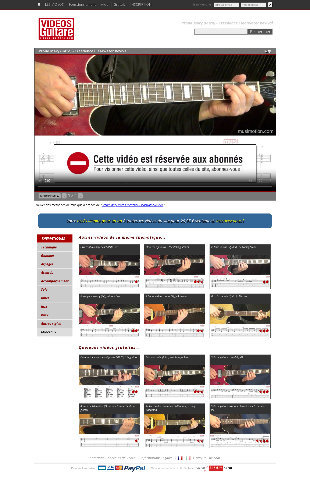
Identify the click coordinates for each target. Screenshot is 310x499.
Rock (45, 315)
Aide (104, 4)
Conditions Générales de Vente (111, 458)
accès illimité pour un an (99, 221)
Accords (47, 272)
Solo (44, 289)
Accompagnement (55, 281)
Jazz (44, 306)
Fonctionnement (82, 4)
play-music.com (208, 458)
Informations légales (156, 458)
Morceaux (48, 332)
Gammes (47, 256)
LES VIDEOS (54, 4)
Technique (49, 247)
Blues (45, 298)
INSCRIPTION (141, 4)
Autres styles (51, 324)
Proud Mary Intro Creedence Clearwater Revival (132, 205)
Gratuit (119, 4)
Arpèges (47, 264)
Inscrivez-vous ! (230, 221)
